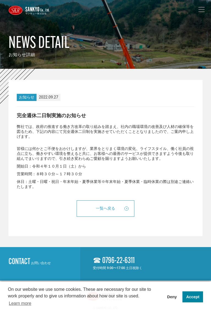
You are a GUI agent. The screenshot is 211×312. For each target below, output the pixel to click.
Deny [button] (172, 297)
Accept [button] (192, 297)
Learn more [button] (20, 303)
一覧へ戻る (105, 208)
